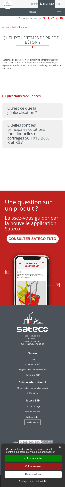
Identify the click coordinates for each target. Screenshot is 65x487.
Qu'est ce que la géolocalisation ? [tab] (22, 110)
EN (59, 4)
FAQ (14, 26)
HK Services (32, 393)
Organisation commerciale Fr (32, 369)
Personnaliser (33, 474)
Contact (34, 4)
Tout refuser (33, 466)
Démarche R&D (32, 374)
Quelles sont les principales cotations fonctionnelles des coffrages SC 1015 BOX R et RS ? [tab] (28, 133)
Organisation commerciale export (32, 388)
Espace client (47, 3)
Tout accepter (33, 458)
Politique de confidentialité (33, 481)
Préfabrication (32, 417)
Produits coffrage (32, 406)
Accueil (5, 26)
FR (56, 4)
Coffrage (23, 26)
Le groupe (32, 359)
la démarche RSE (32, 364)
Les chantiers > (32, 422)
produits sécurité (32, 411)
